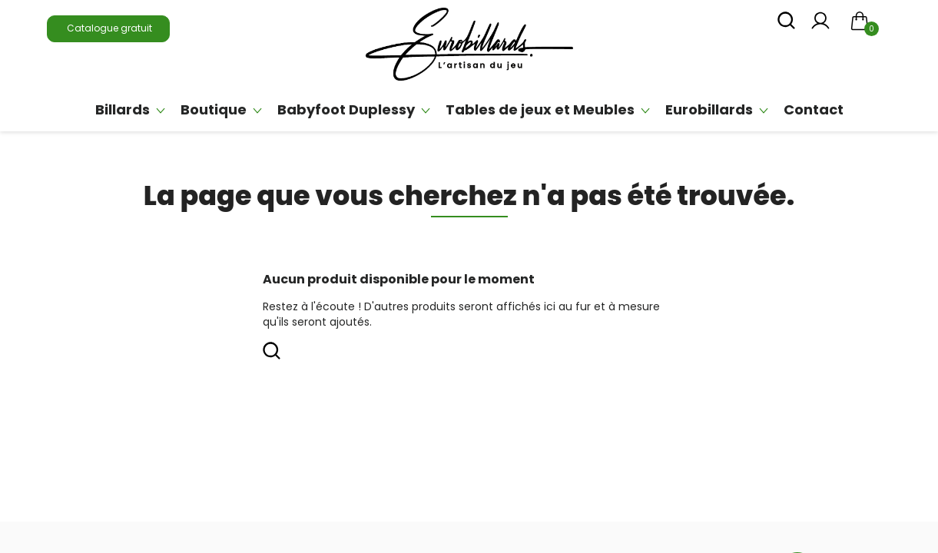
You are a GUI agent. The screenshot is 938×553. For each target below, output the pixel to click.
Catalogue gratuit (108, 28)
